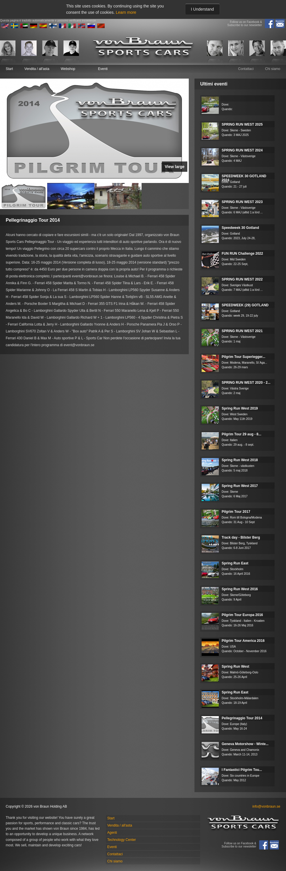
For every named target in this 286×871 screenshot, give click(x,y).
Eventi (103, 69)
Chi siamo (272, 69)
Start (9, 69)
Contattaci (246, 69)
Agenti (112, 833)
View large (174, 166)
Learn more (126, 12)
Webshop (68, 69)
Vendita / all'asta (36, 69)
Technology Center (121, 840)
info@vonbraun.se (266, 806)
